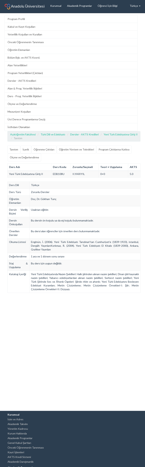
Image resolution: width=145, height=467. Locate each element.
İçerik (26, 149)
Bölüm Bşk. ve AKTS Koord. (24, 57)
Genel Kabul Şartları (19, 442)
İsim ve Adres (15, 419)
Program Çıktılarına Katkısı (114, 149)
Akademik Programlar (79, 5)
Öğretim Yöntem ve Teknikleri (76, 149)
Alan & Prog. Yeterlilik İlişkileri (25, 88)
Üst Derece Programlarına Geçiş (26, 119)
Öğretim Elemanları (19, 49)
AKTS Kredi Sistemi (19, 457)
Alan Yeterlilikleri (17, 65)
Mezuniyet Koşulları (19, 111)
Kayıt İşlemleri (16, 452)
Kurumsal (55, 5)
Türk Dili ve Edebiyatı (53, 134)
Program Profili (16, 19)
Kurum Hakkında (17, 433)
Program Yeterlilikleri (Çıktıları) (25, 73)
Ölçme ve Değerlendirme (22, 103)
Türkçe (135, 5)
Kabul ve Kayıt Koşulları (21, 26)
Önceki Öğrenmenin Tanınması (26, 42)
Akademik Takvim (18, 424)
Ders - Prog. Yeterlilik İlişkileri (25, 96)
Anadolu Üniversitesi (25, 6)
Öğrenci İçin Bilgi (107, 5)
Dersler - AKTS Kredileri (22, 80)
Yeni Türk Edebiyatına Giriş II (121, 134)
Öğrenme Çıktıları (44, 149)
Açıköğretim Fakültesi (23, 134)
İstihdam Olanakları (19, 127)
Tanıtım (13, 149)
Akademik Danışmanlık (21, 461)
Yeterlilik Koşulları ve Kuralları (25, 34)
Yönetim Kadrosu (18, 428)
